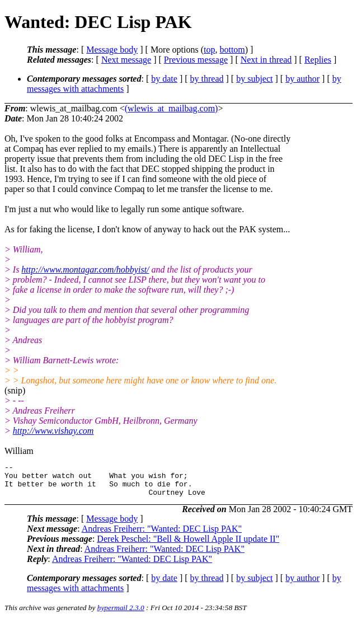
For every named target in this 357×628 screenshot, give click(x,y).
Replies (317, 59)
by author (302, 78)
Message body (112, 49)
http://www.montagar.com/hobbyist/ (85, 269)
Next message (126, 59)
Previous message (196, 59)
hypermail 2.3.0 (120, 614)
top (209, 49)
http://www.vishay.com (53, 430)
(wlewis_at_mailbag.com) (171, 108)
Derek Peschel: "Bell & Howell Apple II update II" (188, 545)
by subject (254, 78)
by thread (207, 78)
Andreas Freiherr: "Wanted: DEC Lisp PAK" (162, 535)
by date (164, 78)
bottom (232, 49)
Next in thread (266, 59)
